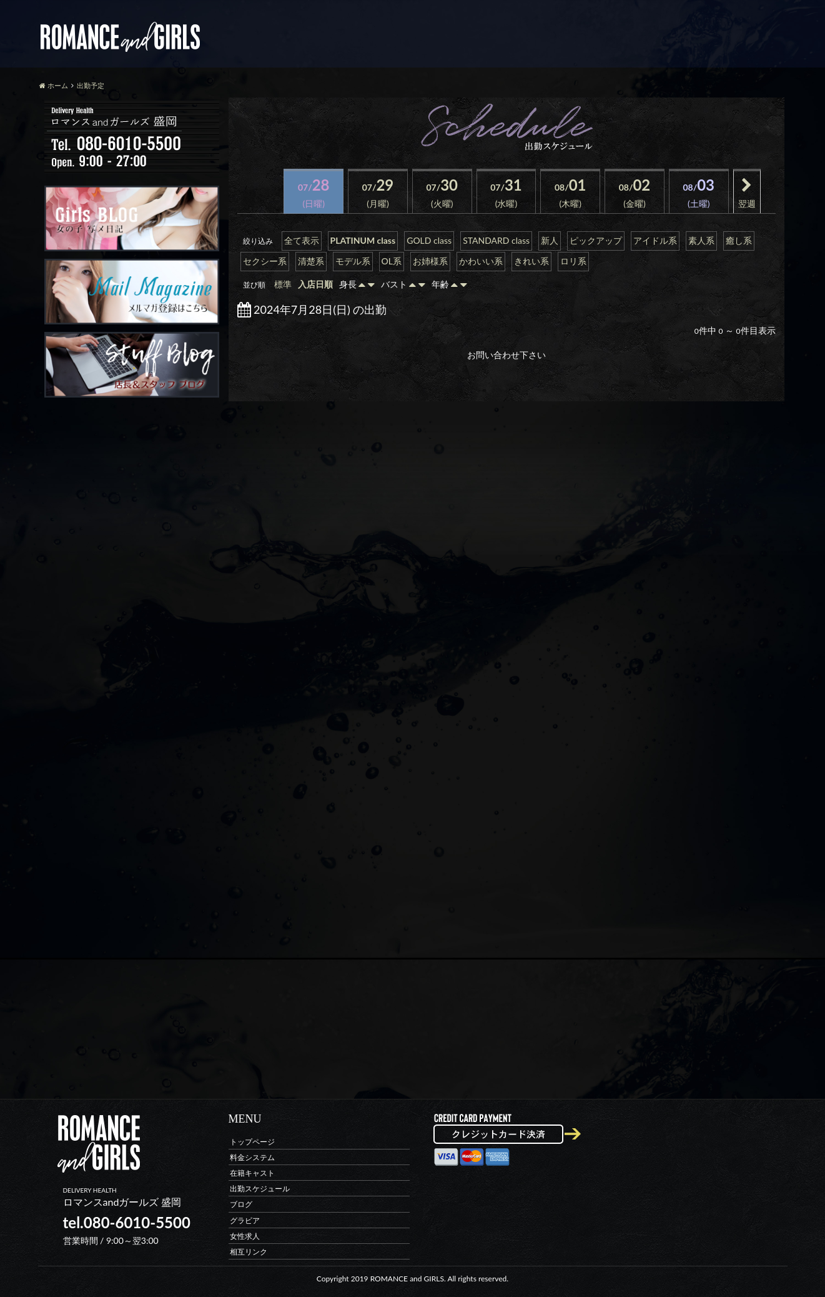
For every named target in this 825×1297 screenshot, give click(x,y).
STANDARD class (496, 240)
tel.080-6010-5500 (126, 1222)
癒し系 (739, 240)
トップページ (252, 1141)
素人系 (701, 240)
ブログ (241, 1204)
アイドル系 (655, 240)
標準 (283, 284)
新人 (549, 240)
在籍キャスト (252, 1172)
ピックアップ (596, 240)
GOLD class (429, 240)
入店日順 (315, 284)
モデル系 (352, 261)
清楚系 (311, 261)
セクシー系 (265, 261)
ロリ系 (573, 261)
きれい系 (531, 261)
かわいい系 (481, 261)
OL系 (392, 261)
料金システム (252, 1156)
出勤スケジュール (260, 1188)
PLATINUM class (363, 240)
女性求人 (245, 1235)
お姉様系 (430, 261)
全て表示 (301, 240)
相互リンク (248, 1251)
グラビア (245, 1219)
